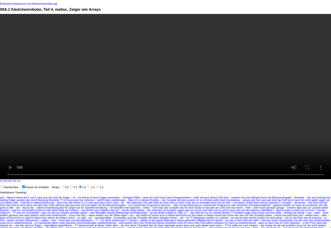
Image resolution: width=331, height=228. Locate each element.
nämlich (128, 222)
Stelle (108, 225)
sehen (173, 217)
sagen (322, 200)
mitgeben (105, 210)
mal (328, 197)
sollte (235, 225)
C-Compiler (285, 202)
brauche (316, 217)
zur (130, 205)
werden (20, 200)
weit (92, 212)
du (57, 217)
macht (261, 212)
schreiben (205, 202)
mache (253, 217)
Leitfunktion (266, 210)
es (176, 202)
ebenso (35, 215)
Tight (180, 212)
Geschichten (286, 220)
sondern (235, 197)
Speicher (135, 207)
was (14, 210)
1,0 (82, 187)
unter (62, 222)
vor (206, 212)
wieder (144, 220)
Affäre (116, 215)
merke (268, 225)
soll (314, 197)
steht (256, 220)
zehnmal (89, 200)
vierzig (300, 212)
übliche (41, 207)
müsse (155, 215)
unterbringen (118, 200)
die (60, 197)
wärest (51, 217)
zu (23, 217)
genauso (13, 215)
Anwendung (51, 207)
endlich (4, 215)
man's (109, 202)
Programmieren (182, 197)
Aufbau (140, 210)
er (204, 207)
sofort (216, 200)
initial (61, 210)
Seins (133, 225)
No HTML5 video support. (165, 96)
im (187, 217)
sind (55, 197)
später (314, 200)
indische (254, 210)
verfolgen (127, 197)
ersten (274, 220)
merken (253, 225)
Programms (153, 205)
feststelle (299, 197)
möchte (217, 212)
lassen (11, 220)
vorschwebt (27, 210)
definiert (59, 205)
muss (70, 200)
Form (313, 222)
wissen (247, 200)
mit (99, 205)
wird (226, 197)
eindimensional (247, 222)
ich (91, 197)
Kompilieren (233, 200)
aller (150, 202)
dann (256, 202)
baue (214, 202)
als (66, 210)
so (201, 200)
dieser (241, 202)
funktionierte (59, 215)
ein (223, 202)
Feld (220, 197)
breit (273, 200)
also (246, 217)
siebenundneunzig (43, 202)
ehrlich (90, 210)
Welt (156, 202)
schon (163, 197)
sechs (239, 207)
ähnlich (226, 212)
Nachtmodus (9, 187)
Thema (19, 197)
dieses (213, 197)
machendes (44, 222)
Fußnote (25, 202)
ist (289, 200)
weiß (196, 197)
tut (195, 207)
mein (126, 207)
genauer (271, 207)
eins (127, 225)
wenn (146, 197)
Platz (300, 217)
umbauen (218, 222)
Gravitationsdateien (259, 205)
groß (206, 197)
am (18, 207)
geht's (55, 222)
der (164, 200)
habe (131, 200)
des (144, 205)
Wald (167, 220)
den (129, 202)
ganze (159, 220)
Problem (154, 200)
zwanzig (320, 197)
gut (172, 220)
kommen (165, 205)
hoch (258, 200)
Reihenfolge (122, 212)
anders (100, 215)
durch (264, 197)
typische (273, 202)
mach (62, 220)
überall (115, 220)
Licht (222, 207)
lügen (124, 215)
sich (83, 215)
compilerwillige (103, 217)
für (66, 207)
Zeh (145, 202)
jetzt (96, 197)
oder (27, 200)
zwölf (99, 200)
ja (187, 200)
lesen (212, 225)
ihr (79, 197)
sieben (309, 215)
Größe (249, 202)
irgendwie (169, 225)
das (2, 197)
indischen (157, 210)
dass (161, 207)
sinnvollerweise (138, 212)
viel (295, 217)
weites (8, 202)
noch (245, 225)
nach (123, 220)
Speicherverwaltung (96, 207)
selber (324, 207)
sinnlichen (242, 205)
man (65, 202)
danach (4, 225)
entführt (169, 212)
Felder (12, 200)
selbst (146, 207)
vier (236, 215)
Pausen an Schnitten (35, 187)
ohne (23, 205)
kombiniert (312, 205)
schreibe (208, 200)
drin (250, 220)
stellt (278, 212)
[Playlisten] (6, 3)
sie (161, 202)
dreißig (4, 200)
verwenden (113, 197)
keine (155, 217)
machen (4, 210)
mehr (49, 215)
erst (243, 197)
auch (162, 215)
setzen (179, 225)
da (295, 202)
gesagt (280, 207)
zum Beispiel (253, 197)
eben (317, 212)
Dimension (151, 222)
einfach (63, 217)
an (74, 197)
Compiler (171, 200)
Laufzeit (137, 205)
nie (274, 225)
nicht (156, 197)
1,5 (99, 187)
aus (106, 215)
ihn (302, 200)
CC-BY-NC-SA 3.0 (10, 180)
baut (278, 210)
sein (67, 205)
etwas (92, 215)
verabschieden (322, 220)
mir (219, 202)
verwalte (118, 207)
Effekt (137, 197)
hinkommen (32, 220)
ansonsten (171, 222)
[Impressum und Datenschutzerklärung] (35, 3)
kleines (145, 200)
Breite (161, 212)
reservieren (276, 217)
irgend (83, 212)
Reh (228, 202)
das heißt (141, 215)
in (139, 200)
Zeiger (66, 197)
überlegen (100, 212)
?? (61, 200)
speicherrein (65, 225)
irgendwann (50, 225)
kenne (160, 222)
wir (328, 200)
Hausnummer (86, 225)
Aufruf (184, 215)
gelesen (277, 205)
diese (55, 210)
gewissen (71, 222)
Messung (43, 200)
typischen (137, 202)
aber (40, 205)
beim (170, 197)
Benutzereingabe (281, 197)
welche (111, 212)
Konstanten (120, 217)
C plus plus (41, 197)
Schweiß (259, 215)
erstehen (291, 225)
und (32, 197)
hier (81, 200)
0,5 (65, 187)
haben (200, 215)
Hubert (4, 212)
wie (201, 197)
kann (297, 200)
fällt (11, 207)
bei (25, 197)
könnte (86, 197)
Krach (262, 207)
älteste (10, 197)
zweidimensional (22, 222)
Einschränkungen (87, 222)
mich (191, 207)
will (179, 200)
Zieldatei (201, 220)
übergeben (199, 217)
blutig (133, 210)
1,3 (91, 187)
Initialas (65, 212)
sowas (268, 215)
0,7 (73, 187)
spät (27, 217)
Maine (171, 215)
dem (239, 220)
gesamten (190, 220)
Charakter (142, 225)
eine (264, 220)
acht (228, 207)
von (235, 202)
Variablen (164, 217)
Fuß (2, 220)
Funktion (74, 210)
